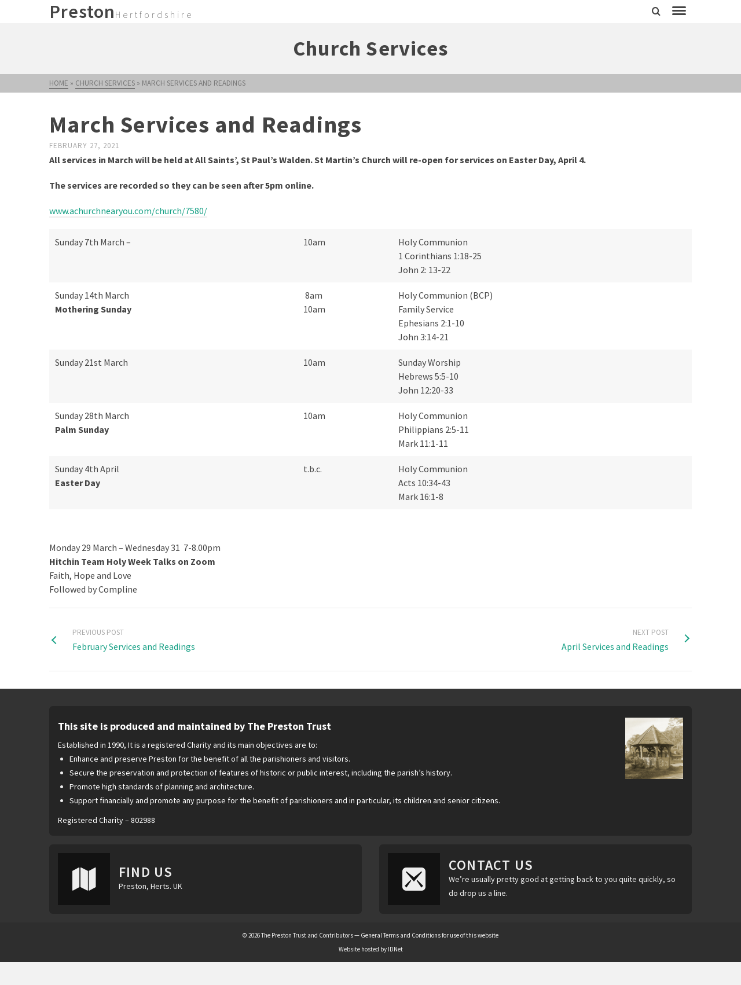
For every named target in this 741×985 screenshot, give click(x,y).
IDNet (395, 949)
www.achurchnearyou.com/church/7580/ (128, 210)
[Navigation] (679, 11)
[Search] (656, 11)
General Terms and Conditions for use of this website (429, 935)
